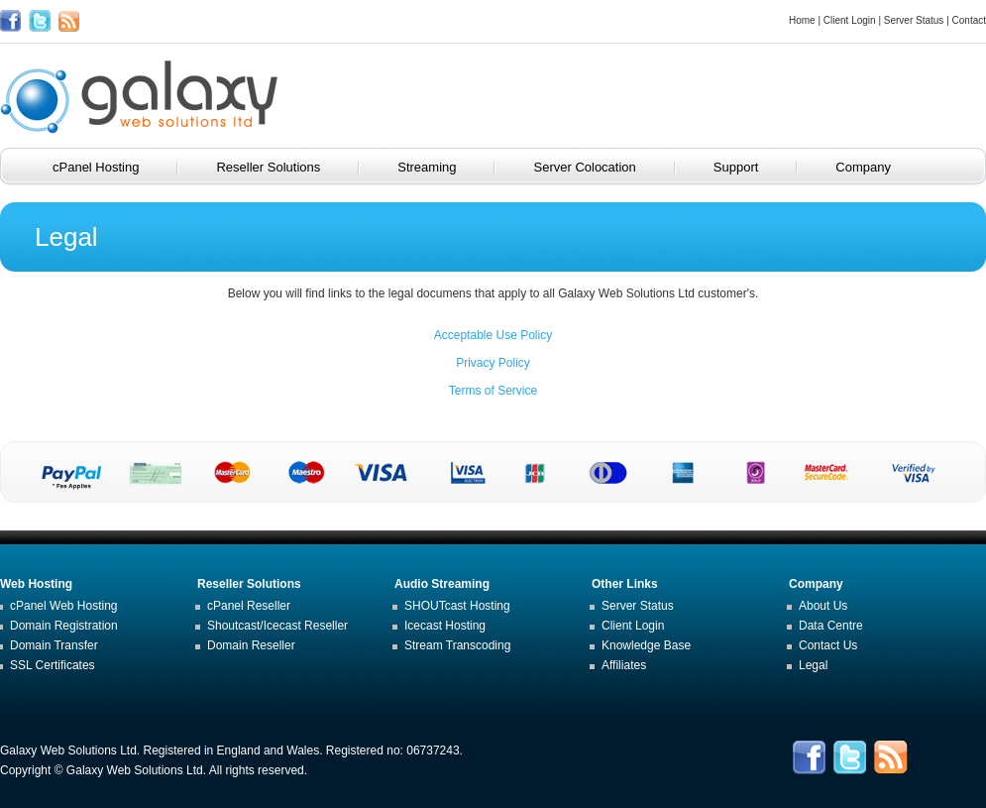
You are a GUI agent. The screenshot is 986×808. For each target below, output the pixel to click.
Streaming (440, 167)
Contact (969, 20)
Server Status (914, 20)
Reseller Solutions (282, 167)
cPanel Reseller (248, 606)
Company (877, 167)
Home (802, 20)
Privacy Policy (493, 363)
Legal (813, 665)
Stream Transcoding (457, 645)
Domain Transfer (54, 645)
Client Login (849, 20)
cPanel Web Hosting (64, 606)
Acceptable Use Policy (493, 335)
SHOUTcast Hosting (457, 606)
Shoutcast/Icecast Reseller (277, 626)
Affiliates (624, 665)
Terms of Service (493, 391)
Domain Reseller (251, 645)
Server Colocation (598, 167)
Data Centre (831, 626)
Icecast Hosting (445, 626)
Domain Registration (64, 626)
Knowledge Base (646, 645)
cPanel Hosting (109, 167)
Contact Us (828, 645)
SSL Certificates (52, 665)
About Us (823, 606)
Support (750, 167)
